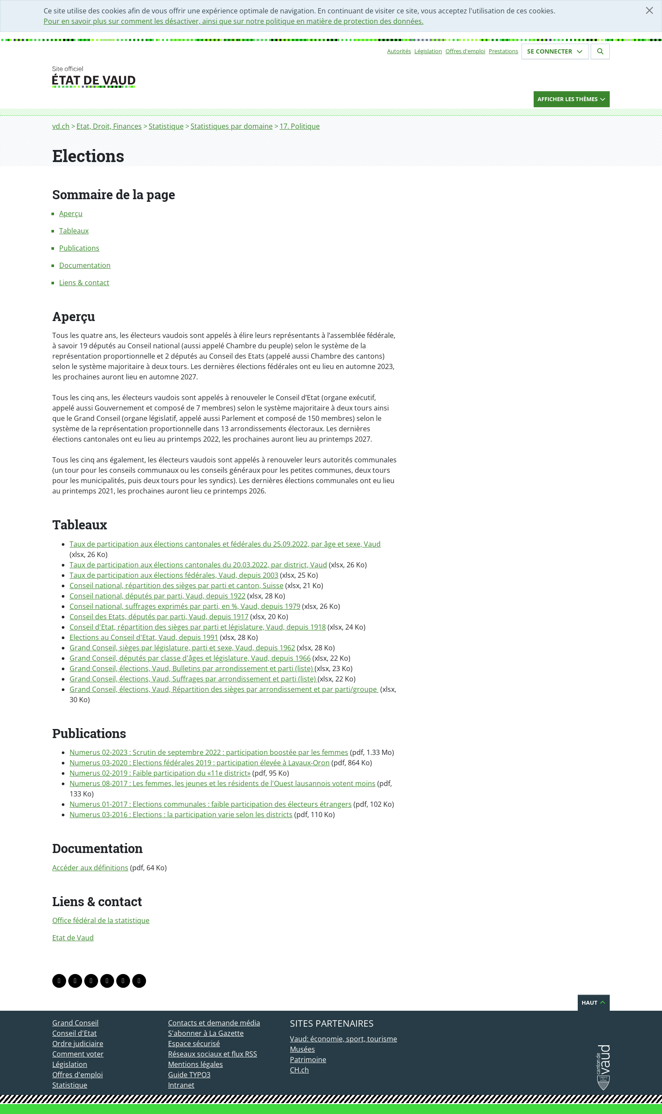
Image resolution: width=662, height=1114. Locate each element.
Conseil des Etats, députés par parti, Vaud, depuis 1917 (159, 616)
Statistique (166, 126)
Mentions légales (195, 1064)
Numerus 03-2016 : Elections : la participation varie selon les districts (181, 814)
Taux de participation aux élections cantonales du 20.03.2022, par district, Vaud (198, 565)
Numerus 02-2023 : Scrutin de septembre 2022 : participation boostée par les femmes (209, 752)
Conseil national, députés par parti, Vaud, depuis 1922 (157, 596)
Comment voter (78, 1054)
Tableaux (74, 231)
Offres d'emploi (465, 51)
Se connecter (555, 51)
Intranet (181, 1085)
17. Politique (300, 126)
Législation (428, 51)
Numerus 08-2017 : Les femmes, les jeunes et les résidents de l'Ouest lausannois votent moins (223, 783)
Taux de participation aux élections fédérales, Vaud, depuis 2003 (174, 575)
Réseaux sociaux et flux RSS (212, 1054)
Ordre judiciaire (77, 1043)
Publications (79, 248)
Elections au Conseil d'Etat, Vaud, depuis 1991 (144, 637)
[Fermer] (649, 10)
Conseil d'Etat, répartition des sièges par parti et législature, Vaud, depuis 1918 (198, 627)
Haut (594, 1002)
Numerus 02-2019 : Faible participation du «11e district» (160, 773)
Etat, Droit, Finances (109, 126)
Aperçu (71, 213)
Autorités (399, 51)
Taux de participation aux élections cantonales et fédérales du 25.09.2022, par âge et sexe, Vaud (225, 544)
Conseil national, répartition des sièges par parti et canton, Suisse (176, 585)
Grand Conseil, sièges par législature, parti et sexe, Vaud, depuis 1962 (182, 647)
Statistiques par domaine (232, 126)
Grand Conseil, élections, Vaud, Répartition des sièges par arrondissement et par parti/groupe (224, 689)
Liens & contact (84, 282)
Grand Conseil (75, 1023)
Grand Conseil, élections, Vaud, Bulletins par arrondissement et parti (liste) (192, 668)
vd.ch (61, 126)
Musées (302, 1049)
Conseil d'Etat (74, 1033)
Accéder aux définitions (90, 867)
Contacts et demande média (214, 1023)
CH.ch (299, 1070)
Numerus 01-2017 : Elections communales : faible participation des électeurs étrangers (211, 804)
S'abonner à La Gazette (206, 1033)
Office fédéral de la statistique (101, 920)
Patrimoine (308, 1059)
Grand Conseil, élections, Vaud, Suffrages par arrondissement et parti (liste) (194, 679)
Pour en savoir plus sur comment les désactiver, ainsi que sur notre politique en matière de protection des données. (233, 21)
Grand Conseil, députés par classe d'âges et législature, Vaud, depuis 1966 (190, 658)
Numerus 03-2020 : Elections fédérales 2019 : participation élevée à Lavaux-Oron (200, 762)
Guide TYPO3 (189, 1074)
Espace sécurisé (194, 1043)
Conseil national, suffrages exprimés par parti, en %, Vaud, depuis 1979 (185, 606)
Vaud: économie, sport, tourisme (343, 1039)
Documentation (85, 265)
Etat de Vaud (73, 937)
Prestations (503, 51)
